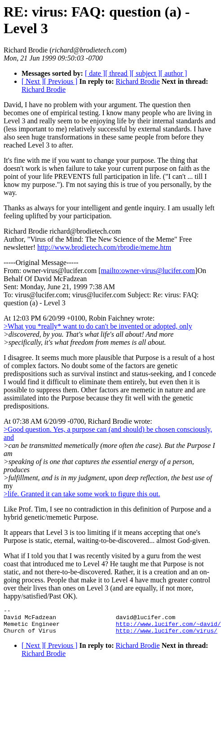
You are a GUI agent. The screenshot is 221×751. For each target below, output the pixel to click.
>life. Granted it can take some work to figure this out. (82, 494)
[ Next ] (33, 81)
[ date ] (95, 73)
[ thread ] (118, 73)
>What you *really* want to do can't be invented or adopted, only (98, 326)
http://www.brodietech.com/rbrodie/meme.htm (104, 247)
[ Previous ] (61, 81)
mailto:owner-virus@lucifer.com (148, 270)
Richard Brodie (137, 81)
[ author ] (173, 73)
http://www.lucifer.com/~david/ (168, 628)
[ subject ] (146, 73)
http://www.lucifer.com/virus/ (166, 636)
